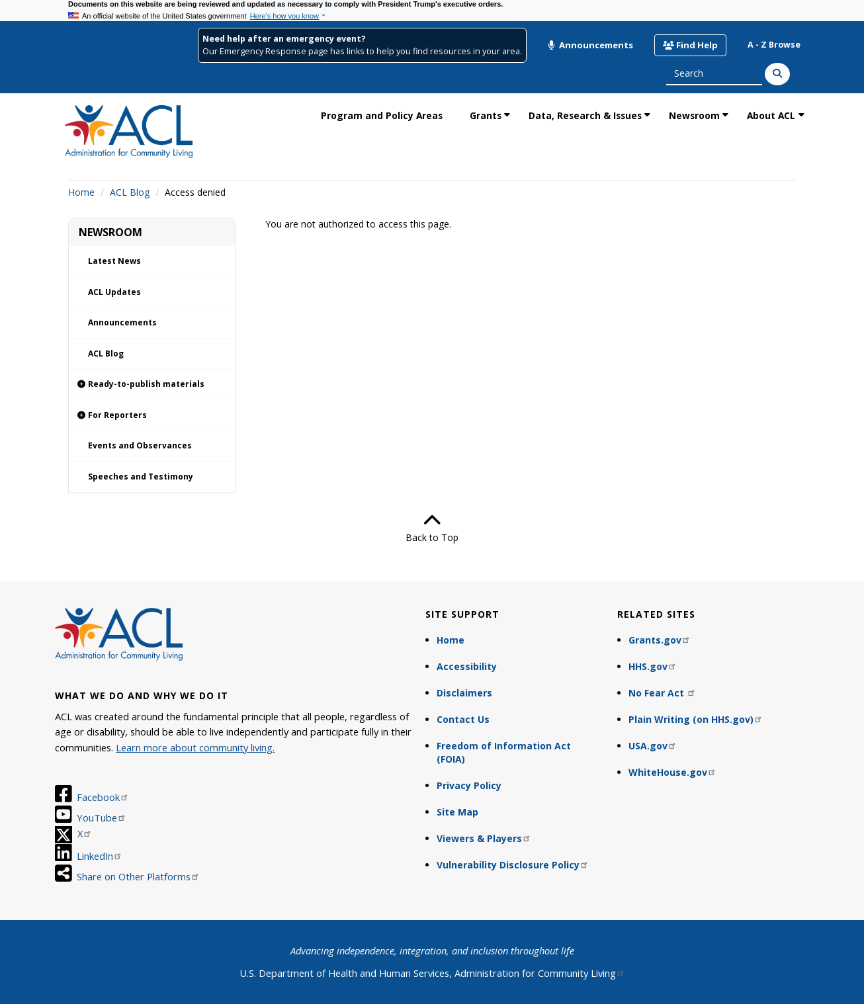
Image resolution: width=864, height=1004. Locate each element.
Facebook (103, 797)
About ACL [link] (771, 115)
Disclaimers (464, 693)
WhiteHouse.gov (672, 772)
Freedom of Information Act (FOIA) (504, 752)
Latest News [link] (114, 261)
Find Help (690, 45)
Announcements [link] (122, 322)
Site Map (457, 812)
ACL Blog (130, 192)
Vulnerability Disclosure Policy (513, 864)
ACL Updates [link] (114, 292)
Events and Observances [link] (140, 445)
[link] (151, 384)
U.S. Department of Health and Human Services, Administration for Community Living (432, 973)
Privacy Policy (469, 785)
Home (81, 192)
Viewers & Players (484, 838)
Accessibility (467, 666)
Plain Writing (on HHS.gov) (695, 719)
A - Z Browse (774, 44)
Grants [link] (485, 115)
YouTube (101, 817)
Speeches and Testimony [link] (140, 476)
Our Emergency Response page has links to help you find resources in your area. (362, 51)
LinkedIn (99, 855)
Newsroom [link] (694, 115)
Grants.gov (659, 640)
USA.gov (652, 745)
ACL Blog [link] (106, 353)
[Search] (777, 74)
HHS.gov (652, 666)
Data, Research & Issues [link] (585, 115)
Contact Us (463, 719)
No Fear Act (662, 693)
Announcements (590, 45)
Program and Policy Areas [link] (382, 115)
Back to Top (432, 528)
